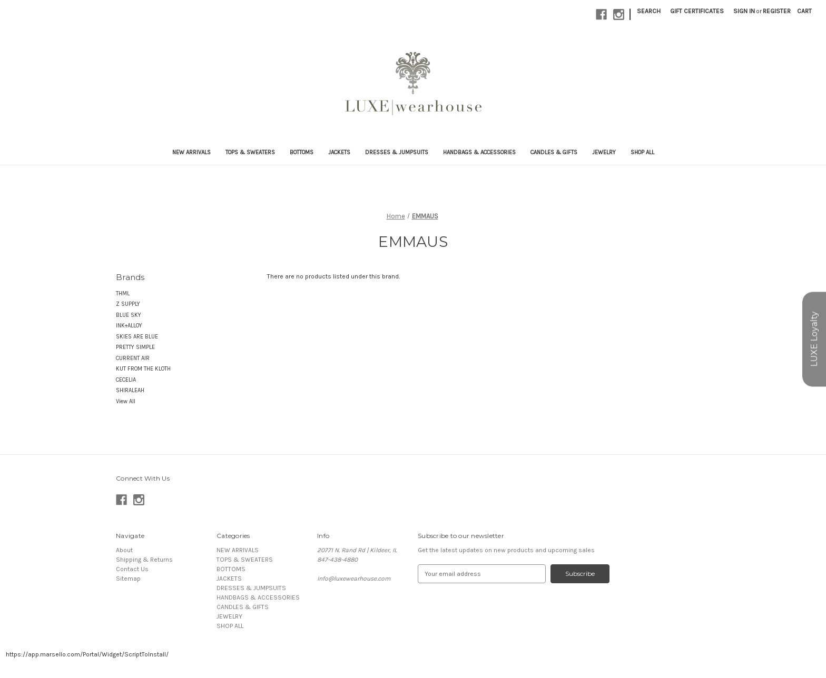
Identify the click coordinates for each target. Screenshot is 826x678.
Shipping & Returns (144, 559)
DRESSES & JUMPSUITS (396, 152)
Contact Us (132, 569)
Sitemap (128, 578)
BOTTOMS (301, 152)
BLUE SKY (128, 315)
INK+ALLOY (129, 325)
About (124, 550)
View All (125, 401)
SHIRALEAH (130, 390)
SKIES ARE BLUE (137, 336)
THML (123, 293)
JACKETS (339, 152)
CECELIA (126, 379)
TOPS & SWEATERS (250, 152)
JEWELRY (604, 152)
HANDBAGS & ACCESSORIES (479, 152)
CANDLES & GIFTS (553, 152)
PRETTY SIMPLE (135, 347)
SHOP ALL (642, 152)
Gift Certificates (697, 11)
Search (649, 11)
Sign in (744, 11)
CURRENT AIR (133, 358)
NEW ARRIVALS (191, 152)
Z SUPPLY (128, 304)
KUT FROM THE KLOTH (143, 368)
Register (777, 11)
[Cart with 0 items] (804, 11)
